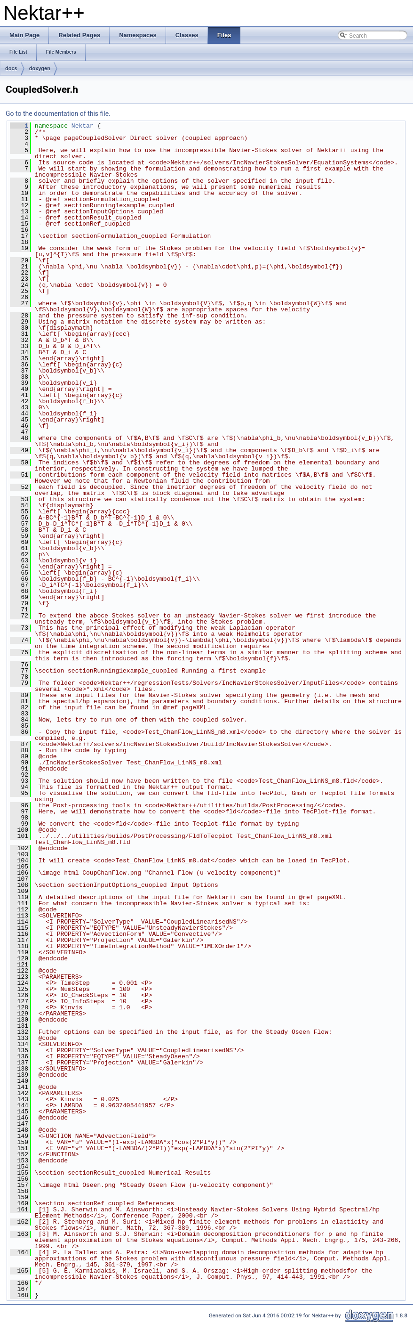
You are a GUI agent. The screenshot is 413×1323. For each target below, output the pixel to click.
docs (11, 68)
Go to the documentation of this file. (58, 113)
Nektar (82, 126)
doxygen (39, 68)
